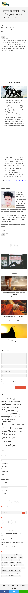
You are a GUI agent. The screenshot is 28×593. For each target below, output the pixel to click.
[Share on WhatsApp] (17, 245)
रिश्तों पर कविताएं (4, 482)
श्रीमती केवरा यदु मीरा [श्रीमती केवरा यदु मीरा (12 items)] (8, 434)
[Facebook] (10, 501)
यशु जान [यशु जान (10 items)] (20, 424)
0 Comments (7, 31)
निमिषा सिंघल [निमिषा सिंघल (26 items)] (17, 413)
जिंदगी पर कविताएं (4, 463)
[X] (17, 501)
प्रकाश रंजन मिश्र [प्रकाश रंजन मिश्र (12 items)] (15, 416)
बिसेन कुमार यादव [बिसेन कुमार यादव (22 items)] (8, 424)
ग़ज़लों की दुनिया (4, 493)
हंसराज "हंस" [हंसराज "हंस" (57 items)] (8, 441)
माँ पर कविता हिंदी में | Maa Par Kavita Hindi (17, 531)
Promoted (3, 455)
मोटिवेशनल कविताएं (4, 479)
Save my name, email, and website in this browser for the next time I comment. (13, 382)
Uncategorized (4, 458)
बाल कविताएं (3, 477)
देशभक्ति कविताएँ (7, 28)
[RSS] (17, 522)
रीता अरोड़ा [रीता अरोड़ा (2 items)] (19, 428)
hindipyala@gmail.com (12, 219)
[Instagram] (14, 501)
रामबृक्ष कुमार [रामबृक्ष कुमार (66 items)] (8, 428)
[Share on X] (14, 245)
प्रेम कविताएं (3, 474)
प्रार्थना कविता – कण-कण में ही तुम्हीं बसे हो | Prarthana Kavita (14, 317)
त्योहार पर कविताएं (4, 466)
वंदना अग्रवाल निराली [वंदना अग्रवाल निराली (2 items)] (18, 431)
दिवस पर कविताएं (4, 469)
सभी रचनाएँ (24, 585)
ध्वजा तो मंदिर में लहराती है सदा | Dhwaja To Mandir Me (14, 341)
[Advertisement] (14, 67)
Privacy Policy (18, 585)
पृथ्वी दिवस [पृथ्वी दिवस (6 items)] (5, 417)
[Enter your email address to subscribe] (14, 512)
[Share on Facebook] (10, 245)
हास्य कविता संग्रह (4, 487)
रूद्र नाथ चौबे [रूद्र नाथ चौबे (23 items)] (7, 431)
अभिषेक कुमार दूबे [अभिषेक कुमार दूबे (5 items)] (19, 401)
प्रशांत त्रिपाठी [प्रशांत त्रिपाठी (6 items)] (5, 419)
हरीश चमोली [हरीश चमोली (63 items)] (8, 445)
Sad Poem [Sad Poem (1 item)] (3, 399)
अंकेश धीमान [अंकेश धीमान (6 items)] (11, 399)
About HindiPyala (5, 585)
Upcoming (3, 460)
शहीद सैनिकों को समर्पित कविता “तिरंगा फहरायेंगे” (16, 180)
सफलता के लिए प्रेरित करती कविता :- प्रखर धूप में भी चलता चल (14, 293)
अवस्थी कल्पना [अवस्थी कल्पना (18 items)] (7, 404)
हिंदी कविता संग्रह (16, 28)
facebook (4, 591)
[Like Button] (3, 37)
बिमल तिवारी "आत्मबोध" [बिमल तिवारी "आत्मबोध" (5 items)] (7, 422)
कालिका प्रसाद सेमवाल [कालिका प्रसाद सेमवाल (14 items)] (9, 407)
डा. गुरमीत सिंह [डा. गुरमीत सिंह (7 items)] (6, 414)
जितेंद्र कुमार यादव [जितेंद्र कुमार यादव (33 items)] (9, 410)
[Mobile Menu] (26, 3)
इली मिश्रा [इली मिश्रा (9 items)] (17, 404)
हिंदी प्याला (6, 26)
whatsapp (23, 591)
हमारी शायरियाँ (4, 485)
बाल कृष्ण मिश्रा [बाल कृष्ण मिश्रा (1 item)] (13, 419)
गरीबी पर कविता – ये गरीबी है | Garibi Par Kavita (14, 547)
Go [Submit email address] (23, 512)
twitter (14, 591)
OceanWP (14, 588)
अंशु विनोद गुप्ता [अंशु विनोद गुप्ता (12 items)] (7, 401)
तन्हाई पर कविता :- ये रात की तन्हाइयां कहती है (14, 271)
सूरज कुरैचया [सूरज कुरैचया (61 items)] (8, 438)
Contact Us (12, 585)
